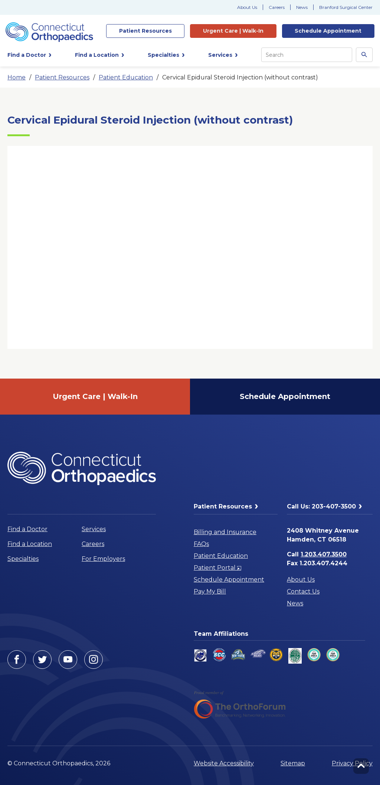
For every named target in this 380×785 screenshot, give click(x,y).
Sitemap (293, 763)
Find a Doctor (27, 529)
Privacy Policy (352, 763)
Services (94, 529)
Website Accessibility (224, 763)
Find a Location (29, 543)
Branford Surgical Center (346, 7)
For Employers (103, 558)
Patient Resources (62, 77)
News (302, 7)
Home (16, 77)
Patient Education (126, 77)
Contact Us (303, 591)
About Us (247, 7)
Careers (277, 7)
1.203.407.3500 (324, 554)
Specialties (23, 558)
